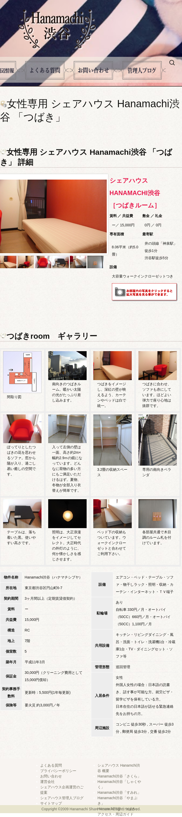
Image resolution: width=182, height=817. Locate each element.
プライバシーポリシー (58, 771)
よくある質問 (45, 70)
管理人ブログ (142, 70)
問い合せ (93, 70)
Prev (7, 214)
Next (102, 214)
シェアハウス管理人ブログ (62, 798)
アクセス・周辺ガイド (115, 814)
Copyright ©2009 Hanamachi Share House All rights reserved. (91, 809)
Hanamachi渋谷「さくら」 (119, 776)
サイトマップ (51, 803)
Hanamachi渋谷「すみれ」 (119, 792)
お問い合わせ (51, 776)
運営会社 (47, 782)
